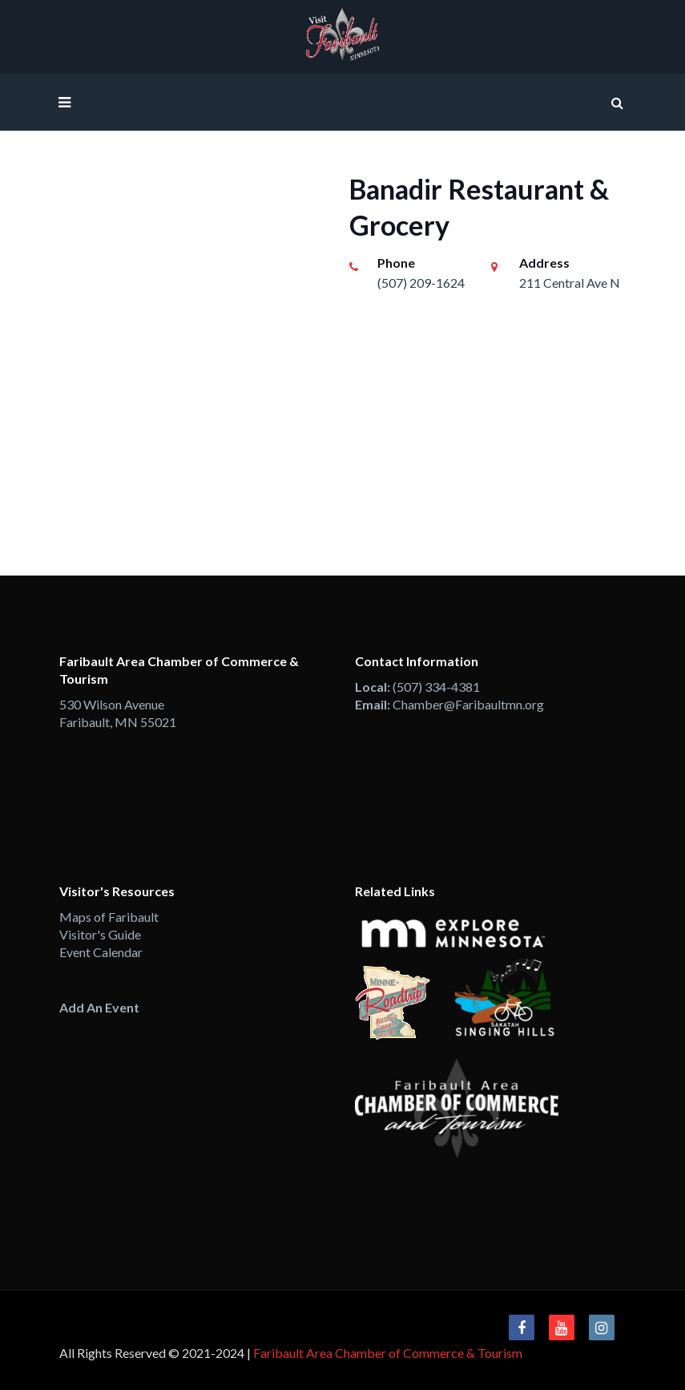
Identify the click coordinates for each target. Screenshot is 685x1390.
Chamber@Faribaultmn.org (468, 704)
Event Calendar (101, 952)
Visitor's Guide (100, 934)
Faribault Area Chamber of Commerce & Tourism (387, 1352)
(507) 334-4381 (436, 686)
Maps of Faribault (109, 916)
